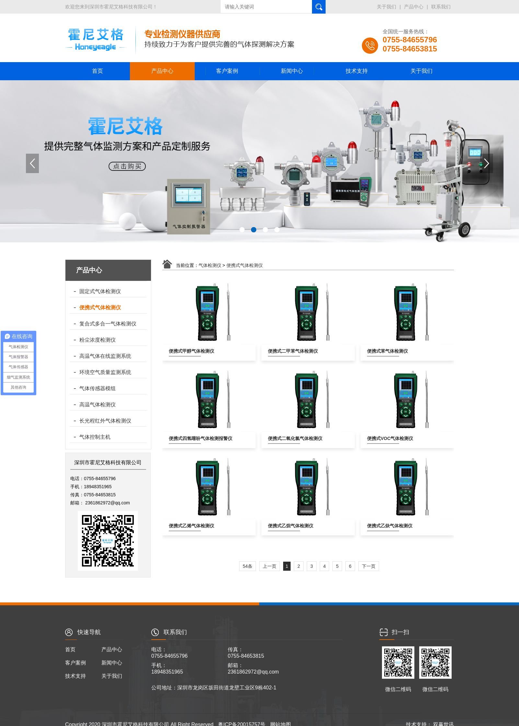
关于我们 (423, 6)
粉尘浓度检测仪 (97, 340)
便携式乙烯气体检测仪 (185, 525)
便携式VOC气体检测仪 (383, 438)
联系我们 (478, 6)
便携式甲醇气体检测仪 (185, 351)
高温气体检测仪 (97, 404)
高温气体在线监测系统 (105, 356)
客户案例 (227, 71)
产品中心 (451, 6)
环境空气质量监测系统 (105, 372)
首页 (97, 71)
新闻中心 (292, 71)
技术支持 (357, 71)
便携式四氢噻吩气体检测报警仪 (185, 438)
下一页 (368, 566)
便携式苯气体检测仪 (383, 351)
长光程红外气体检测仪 (105, 421)
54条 (247, 566)
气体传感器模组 (97, 388)
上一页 (269, 566)
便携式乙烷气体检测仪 (284, 525)
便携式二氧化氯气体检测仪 (284, 438)
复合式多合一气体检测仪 (107, 323)
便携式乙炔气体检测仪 (383, 525)
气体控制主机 (94, 437)
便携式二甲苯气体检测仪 (284, 351)
